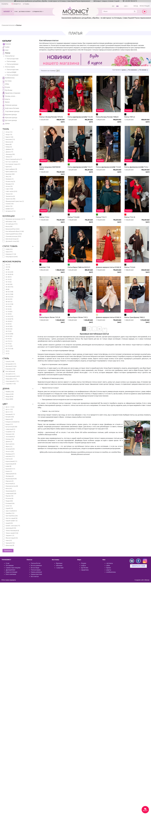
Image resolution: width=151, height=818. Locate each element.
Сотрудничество (37, 11)
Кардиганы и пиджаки (11, 93)
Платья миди (11, 61)
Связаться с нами (138, 566)
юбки (108, 565)
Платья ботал (35, 563)
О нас (16, 11)
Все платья (35, 576)
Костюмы (7, 81)
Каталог (8, 11)
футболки (84, 568)
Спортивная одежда (11, 111)
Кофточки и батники (11, 108)
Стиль (6, 358)
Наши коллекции (11, 572)
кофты (83, 565)
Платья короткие (12, 59)
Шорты (6, 99)
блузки (83, 563)
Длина (6, 388)
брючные (59, 563)
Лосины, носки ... (9, 96)
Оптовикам (10, 565)
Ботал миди (35, 568)
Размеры (5, 4)
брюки (108, 568)
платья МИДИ (11, 72)
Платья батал (9, 56)
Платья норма (10, 67)
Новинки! (43, 110)
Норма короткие (36, 574)
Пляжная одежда (10, 105)
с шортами (59, 568)
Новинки (7, 44)
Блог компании (11, 574)
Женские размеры (12, 261)
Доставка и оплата (24, 11)
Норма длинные (36, 572)
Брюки (6, 102)
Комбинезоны (9, 78)
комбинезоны (111, 572)
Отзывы (26, 4)
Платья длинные (12, 64)
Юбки (6, 84)
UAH (125, 6)
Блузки (6, 87)
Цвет (5, 404)
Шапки (6, 123)
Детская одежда (10, 120)
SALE (5, 50)
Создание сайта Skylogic (142, 580)
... (94, 329)
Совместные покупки (13, 568)
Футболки (7, 90)
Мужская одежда (10, 118)
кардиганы (85, 570)
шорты (108, 570)
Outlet (6, 47)
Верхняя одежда (10, 114)
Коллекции (9, 216)
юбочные (59, 565)
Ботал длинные (36, 565)
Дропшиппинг (10, 570)
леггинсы (109, 563)
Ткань (6, 129)
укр (117, 6)
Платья (6, 53)
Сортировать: (116, 69)
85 (99, 329)
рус (113, 6)
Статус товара (10, 246)
